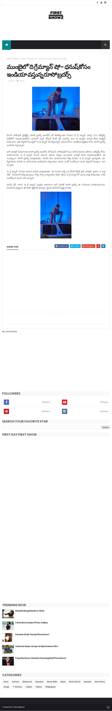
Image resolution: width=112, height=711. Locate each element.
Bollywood (27, 681)
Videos (39, 687)
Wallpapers (51, 687)
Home (9, 58)
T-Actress (17, 687)
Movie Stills (52, 681)
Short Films (100, 681)
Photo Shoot (74, 681)
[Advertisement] (56, 30)
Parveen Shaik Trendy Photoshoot (32, 634)
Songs (6, 687)
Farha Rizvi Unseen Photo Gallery (31, 622)
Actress (15, 681)
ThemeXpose (18, 707)
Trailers (29, 687)
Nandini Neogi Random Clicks (29, 610)
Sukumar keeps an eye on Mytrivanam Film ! (36, 646)
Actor (6, 681)
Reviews (87, 681)
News (15, 58)
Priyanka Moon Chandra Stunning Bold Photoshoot (40, 658)
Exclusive (39, 681)
